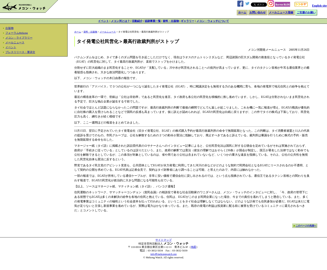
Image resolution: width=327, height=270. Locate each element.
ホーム (242, 12)
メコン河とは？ (120, 21)
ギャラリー (187, 21)
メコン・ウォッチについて (212, 21)
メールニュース (14, 42)
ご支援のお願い (306, 12)
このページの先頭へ (306, 226)
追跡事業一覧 (153, 21)
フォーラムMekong (16, 33)
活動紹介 (137, 21)
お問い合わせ (257, 12)
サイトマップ (163, 239)
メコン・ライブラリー (19, 37)
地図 (193, 247)
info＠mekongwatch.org (163, 254)
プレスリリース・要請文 (20, 52)
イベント (103, 21)
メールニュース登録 (281, 12)
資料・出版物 (171, 21)
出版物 (9, 28)
